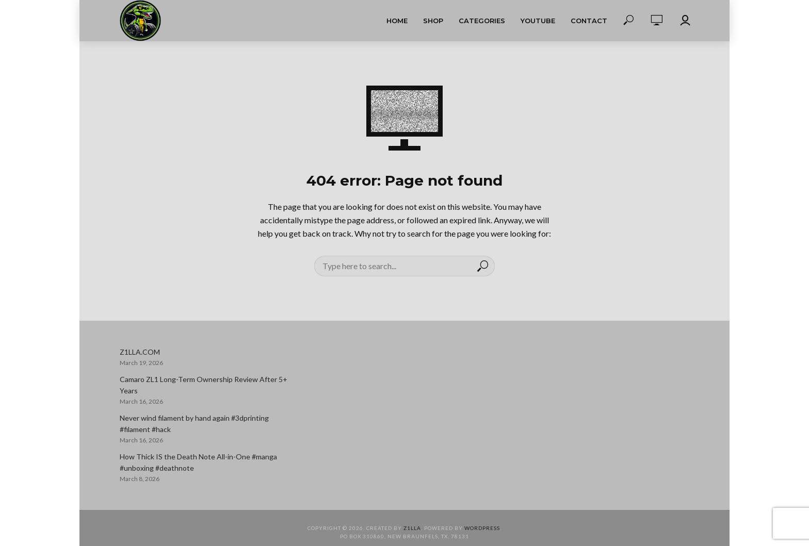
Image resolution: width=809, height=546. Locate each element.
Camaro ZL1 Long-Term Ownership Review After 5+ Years (203, 385)
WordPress (482, 528)
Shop (433, 20)
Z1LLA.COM (140, 352)
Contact (589, 20)
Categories (482, 20)
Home (397, 20)
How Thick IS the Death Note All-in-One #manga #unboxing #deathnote (198, 462)
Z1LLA (412, 528)
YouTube (538, 20)
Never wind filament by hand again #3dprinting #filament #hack (194, 423)
